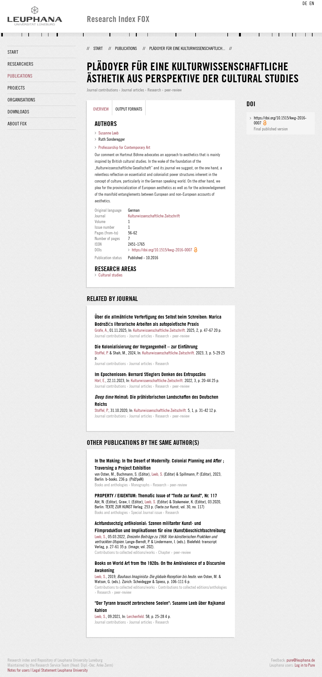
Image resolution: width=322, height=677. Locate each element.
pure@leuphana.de (300, 660)
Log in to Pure (305, 665)
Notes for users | (20, 670)
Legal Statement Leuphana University (60, 670)
